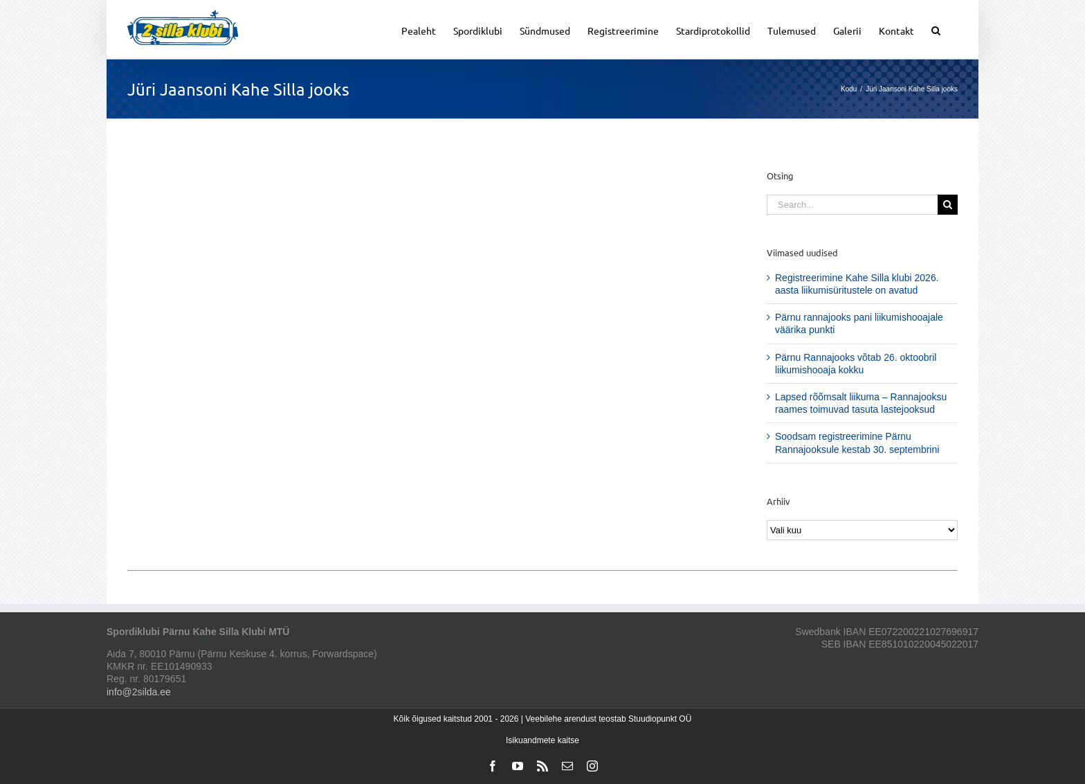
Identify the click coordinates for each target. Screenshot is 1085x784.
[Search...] (852, 205)
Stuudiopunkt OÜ (659, 719)
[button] (935, 29)
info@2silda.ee (139, 691)
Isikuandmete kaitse (542, 740)
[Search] (948, 205)
